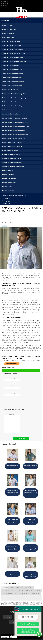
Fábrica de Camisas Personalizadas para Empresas (16, 126)
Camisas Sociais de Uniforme (10, 89)
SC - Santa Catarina (34, 593)
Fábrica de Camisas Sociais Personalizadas (13, 138)
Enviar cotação (21, 438)
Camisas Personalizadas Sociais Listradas (13, 81)
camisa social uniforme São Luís (12, 574)
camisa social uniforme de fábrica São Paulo (30, 466)
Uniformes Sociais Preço (9, 191)
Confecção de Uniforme (8, 110)
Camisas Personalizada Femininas (11, 41)
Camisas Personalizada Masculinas (11, 45)
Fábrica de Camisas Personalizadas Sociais (13, 130)
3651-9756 (4, 1)
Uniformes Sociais (7, 186)
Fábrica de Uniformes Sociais (10, 150)
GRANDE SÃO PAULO (8, 590)
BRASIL (12, 587)
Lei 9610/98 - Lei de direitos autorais (32, 604)
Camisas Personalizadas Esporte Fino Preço (14, 53)
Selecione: (5, 587)
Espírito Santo (19, 587)
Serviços (5, 21)
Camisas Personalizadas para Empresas (13, 57)
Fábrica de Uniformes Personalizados (12, 146)
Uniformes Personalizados (9, 182)
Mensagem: (10, 423)
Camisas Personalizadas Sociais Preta (12, 85)
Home (8, 617)
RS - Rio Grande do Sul (21, 593)
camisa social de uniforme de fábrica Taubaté (30, 521)
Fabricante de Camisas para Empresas (12, 162)
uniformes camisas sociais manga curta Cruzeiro (12, 492)
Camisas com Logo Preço (9, 29)
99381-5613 (5, 5)
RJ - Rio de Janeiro (8, 593)
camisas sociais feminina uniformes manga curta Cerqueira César (12, 548)
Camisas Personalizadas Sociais (10, 65)
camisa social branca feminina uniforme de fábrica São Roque (30, 574)
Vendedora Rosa (28, 631)
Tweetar (4, 226)
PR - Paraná (37, 590)
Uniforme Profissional (8, 170)
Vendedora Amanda (28, 624)
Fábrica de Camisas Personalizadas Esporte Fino (15, 122)
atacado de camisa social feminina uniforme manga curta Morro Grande (30, 493)
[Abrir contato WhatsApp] (39, 634)
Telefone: (10, 394)
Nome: (10, 379)
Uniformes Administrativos (9, 174)
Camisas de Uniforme (8, 33)
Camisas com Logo (7, 25)
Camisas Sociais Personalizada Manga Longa (14, 98)
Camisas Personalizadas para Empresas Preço (14, 61)
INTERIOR (18, 590)
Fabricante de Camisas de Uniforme (12, 158)
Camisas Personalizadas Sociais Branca (12, 73)
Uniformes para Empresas (9, 178)
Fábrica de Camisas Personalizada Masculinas (14, 118)
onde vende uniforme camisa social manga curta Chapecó (30, 548)
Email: (10, 387)
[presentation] (15, 403)
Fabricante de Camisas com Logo (11, 154)
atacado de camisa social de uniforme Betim (12, 466)
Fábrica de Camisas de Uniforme (11, 114)
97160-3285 (5, 3)
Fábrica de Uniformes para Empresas (12, 142)
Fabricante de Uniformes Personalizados (13, 166)
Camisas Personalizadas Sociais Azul (12, 69)
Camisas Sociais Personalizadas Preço (12, 106)
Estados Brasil (28, 587)
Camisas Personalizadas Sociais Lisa (12, 77)
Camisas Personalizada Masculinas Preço (13, 49)
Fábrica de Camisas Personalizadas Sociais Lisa (15, 134)
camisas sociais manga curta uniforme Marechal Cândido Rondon (12, 521)
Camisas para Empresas (8, 37)
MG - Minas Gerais (27, 590)
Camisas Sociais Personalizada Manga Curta (14, 94)
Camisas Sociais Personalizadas (10, 102)
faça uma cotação (11, 363)
